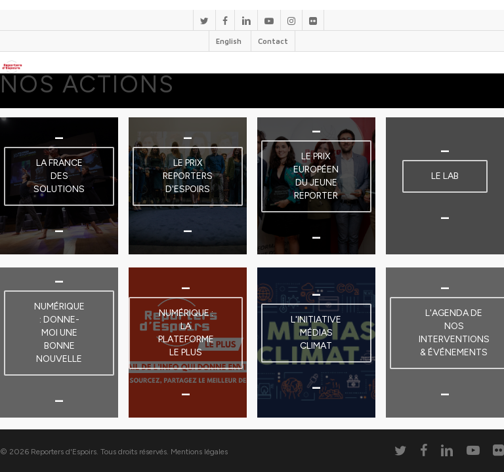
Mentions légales (199, 451)
